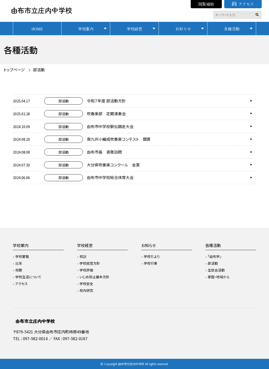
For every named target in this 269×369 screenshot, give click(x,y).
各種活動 (232, 29)
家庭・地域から (218, 276)
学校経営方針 (90, 263)
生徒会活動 (216, 270)
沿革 (18, 263)
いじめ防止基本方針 (94, 276)
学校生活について (28, 276)
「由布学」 (214, 256)
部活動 (39, 70)
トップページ (14, 70)
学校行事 (150, 263)
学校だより (152, 256)
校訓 (83, 256)
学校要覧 (22, 256)
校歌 (18, 270)
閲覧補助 (206, 4)
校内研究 (86, 290)
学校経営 (134, 29)
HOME (37, 29)
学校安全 (86, 283)
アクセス (243, 4)
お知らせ (183, 29)
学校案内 (86, 29)
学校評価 (86, 270)
